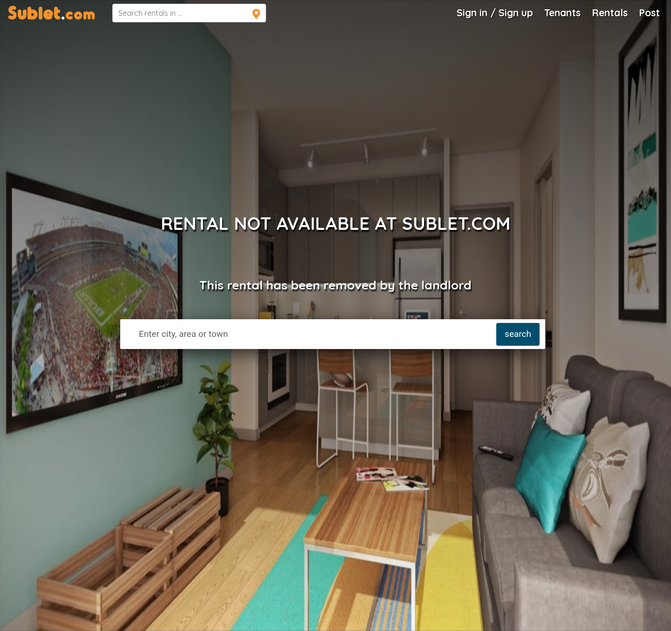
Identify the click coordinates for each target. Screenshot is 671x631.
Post (649, 13)
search (518, 334)
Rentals (610, 13)
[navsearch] (189, 13)
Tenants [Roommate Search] (562, 13)
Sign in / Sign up (495, 13)
